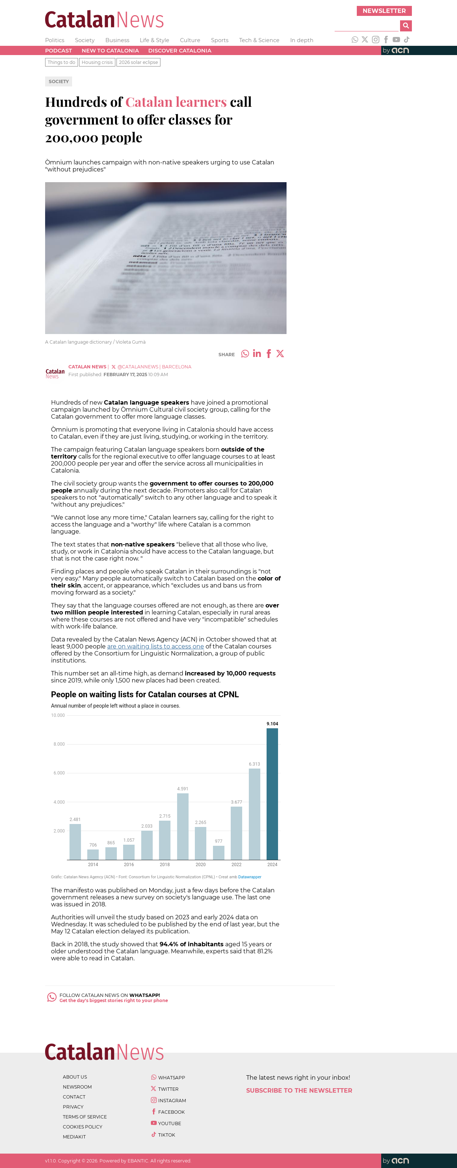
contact (74, 1097)
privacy (73, 1107)
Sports (219, 40)
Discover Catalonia (179, 50)
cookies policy (82, 1127)
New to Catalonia (110, 50)
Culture (190, 40)
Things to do (61, 62)
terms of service (85, 1117)
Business (117, 40)
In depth (302, 40)
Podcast (58, 50)
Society (85, 40)
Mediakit (74, 1137)
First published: (86, 374)
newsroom (77, 1087)
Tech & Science (259, 40)
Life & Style (154, 40)
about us (75, 1077)
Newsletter (384, 10)
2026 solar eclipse (138, 62)
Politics (54, 40)
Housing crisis (97, 62)
